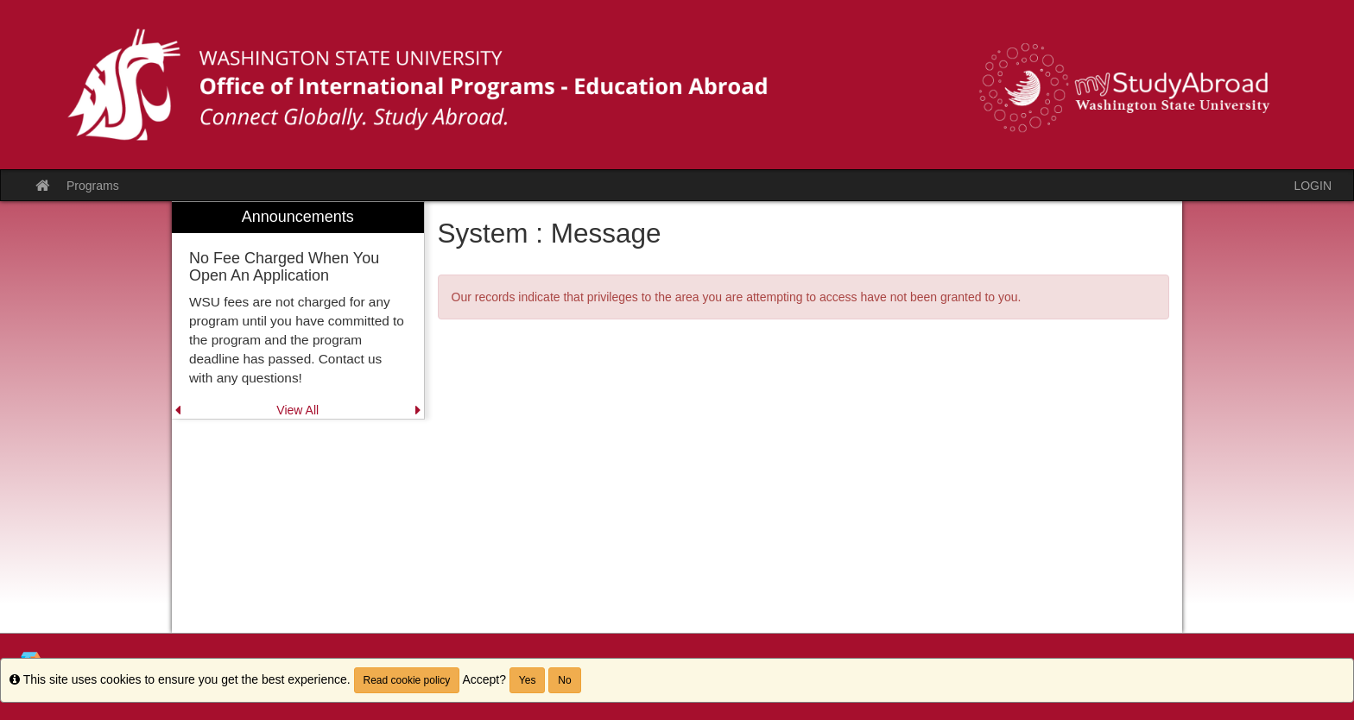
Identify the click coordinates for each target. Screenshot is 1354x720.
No (564, 680)
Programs (92, 186)
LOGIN (1313, 186)
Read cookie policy (407, 680)
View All (297, 410)
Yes (527, 680)
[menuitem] (298, 310)
